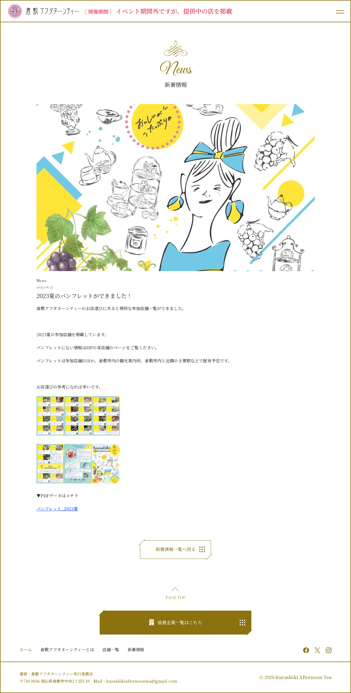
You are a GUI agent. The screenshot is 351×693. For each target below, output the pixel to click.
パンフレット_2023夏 (57, 509)
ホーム (25, 649)
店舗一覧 (110, 649)
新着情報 (135, 649)
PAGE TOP (176, 597)
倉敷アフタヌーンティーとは (67, 649)
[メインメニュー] (339, 11)
